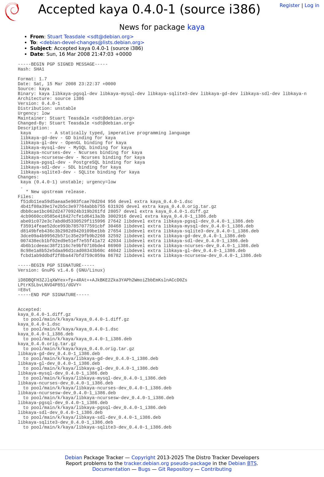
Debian (73, 457)
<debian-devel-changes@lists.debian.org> (92, 42)
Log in (312, 5)
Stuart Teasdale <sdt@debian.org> (90, 37)
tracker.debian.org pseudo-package (167, 463)
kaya (196, 27)
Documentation (111, 469)
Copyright (143, 457)
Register (290, 5)
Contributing (216, 469)
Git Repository (175, 469)
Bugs (144, 469)
